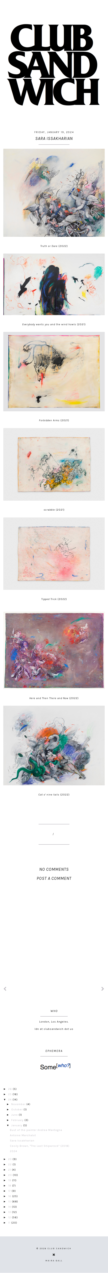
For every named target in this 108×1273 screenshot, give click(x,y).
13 (10, 1212)
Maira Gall (54, 1261)
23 (10, 1159)
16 (10, 1196)
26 (10, 1089)
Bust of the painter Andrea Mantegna (36, 1130)
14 (10, 1206)
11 (9, 1222)
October (17, 1109)
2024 (13, 1151)
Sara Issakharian (22, 1140)
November (18, 1104)
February (17, 1120)
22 (10, 1164)
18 (10, 1185)
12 (10, 1217)
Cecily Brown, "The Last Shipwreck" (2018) (39, 1145)
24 (10, 1099)
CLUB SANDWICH (59, 1248)
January (17, 1125)
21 (10, 1169)
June (15, 1114)
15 (10, 1201)
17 (10, 1190)
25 (10, 1094)
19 (10, 1180)
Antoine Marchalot (23, 1135)
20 (10, 1175)
